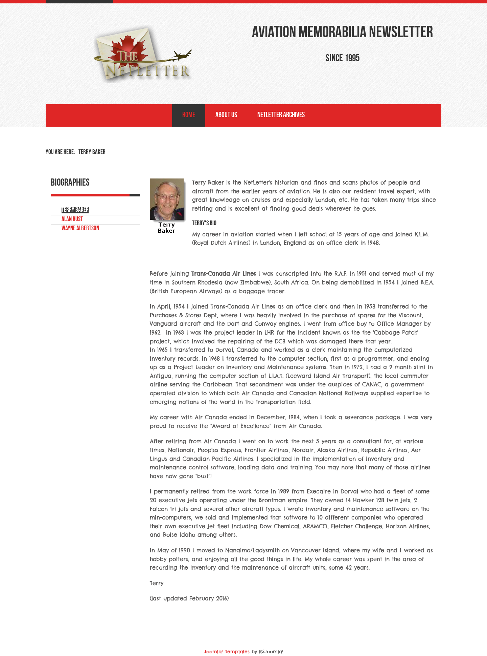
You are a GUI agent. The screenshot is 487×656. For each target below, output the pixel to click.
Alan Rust (72, 219)
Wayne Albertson (80, 229)
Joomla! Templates (227, 652)
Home (188, 115)
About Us (226, 115)
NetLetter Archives (281, 115)
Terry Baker (75, 210)
